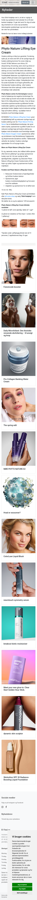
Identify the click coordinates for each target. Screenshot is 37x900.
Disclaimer (4, 897)
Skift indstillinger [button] (22, 893)
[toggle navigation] (32, 3)
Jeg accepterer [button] (22, 884)
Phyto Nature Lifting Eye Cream (20, 117)
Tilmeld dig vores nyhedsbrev (10, 819)
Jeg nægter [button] (22, 889)
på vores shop (10, 196)
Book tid (25, 2)
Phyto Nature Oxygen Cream (11, 134)
